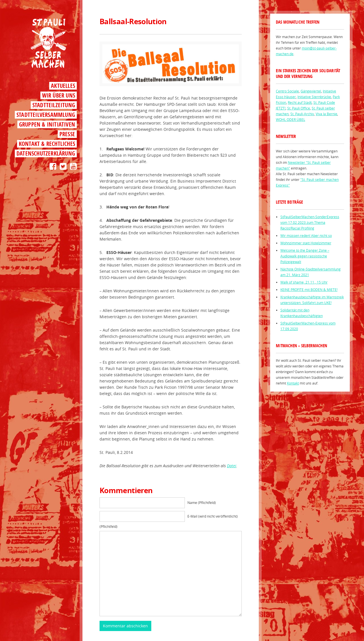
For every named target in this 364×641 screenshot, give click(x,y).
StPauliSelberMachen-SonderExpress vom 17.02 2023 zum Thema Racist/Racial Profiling (309, 222)
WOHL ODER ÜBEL (290, 119)
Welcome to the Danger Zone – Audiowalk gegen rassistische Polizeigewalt (304, 256)
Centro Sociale (287, 91)
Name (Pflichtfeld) (201, 502)
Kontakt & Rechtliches (47, 144)
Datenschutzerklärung (45, 153)
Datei (231, 465)
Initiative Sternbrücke (314, 96)
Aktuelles (63, 86)
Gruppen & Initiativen (47, 124)
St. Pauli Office (298, 108)
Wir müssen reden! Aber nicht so (306, 235)
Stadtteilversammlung (45, 115)
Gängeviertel (311, 91)
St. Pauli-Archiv (302, 113)
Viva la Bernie (326, 113)
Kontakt (293, 383)
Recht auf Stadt (300, 102)
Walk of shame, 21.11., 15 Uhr (304, 282)
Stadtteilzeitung (53, 105)
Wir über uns (58, 95)
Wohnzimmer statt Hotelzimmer (305, 243)
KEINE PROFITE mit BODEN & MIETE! (309, 289)
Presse (67, 134)
